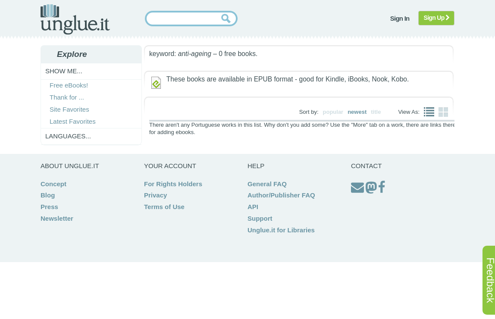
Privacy (155, 195)
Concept (53, 184)
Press (49, 206)
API (253, 206)
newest (357, 112)
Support (260, 218)
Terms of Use (164, 206)
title (376, 112)
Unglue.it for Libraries (281, 230)
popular (333, 112)
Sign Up (436, 17)
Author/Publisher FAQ (281, 195)
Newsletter (57, 218)
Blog (48, 195)
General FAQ (267, 184)
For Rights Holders (173, 184)
